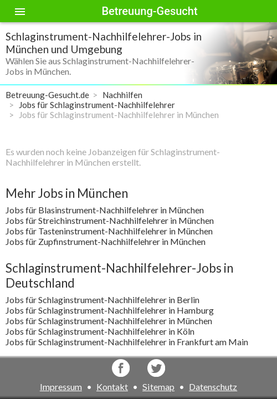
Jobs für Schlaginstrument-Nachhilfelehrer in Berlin (102, 299)
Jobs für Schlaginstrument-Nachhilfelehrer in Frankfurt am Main (127, 341)
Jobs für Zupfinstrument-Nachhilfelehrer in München (106, 241)
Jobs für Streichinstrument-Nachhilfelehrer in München (110, 220)
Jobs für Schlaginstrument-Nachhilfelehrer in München (109, 320)
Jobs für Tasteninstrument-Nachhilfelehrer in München (109, 231)
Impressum (61, 386)
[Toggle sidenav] (20, 11)
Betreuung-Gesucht (149, 11)
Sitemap (158, 386)
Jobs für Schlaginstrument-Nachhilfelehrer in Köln (100, 331)
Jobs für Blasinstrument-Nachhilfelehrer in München (105, 209)
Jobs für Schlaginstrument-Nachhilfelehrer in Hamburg (110, 310)
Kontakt (112, 386)
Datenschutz (213, 386)
